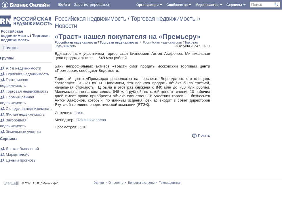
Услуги (99, 182)
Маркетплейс (17, 154)
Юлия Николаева (90, 120)
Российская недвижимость (15, 33)
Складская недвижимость (29, 108)
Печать (204, 136)
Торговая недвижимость (25, 37)
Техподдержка (169, 182)
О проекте (115, 182)
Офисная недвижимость (27, 74)
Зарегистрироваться (92, 4)
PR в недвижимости (23, 68)
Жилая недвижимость (25, 114)
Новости (66, 26)
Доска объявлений (22, 149)
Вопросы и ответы (141, 182)
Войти (64, 4)
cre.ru (79, 112)
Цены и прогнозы (21, 160)
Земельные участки (23, 132)
